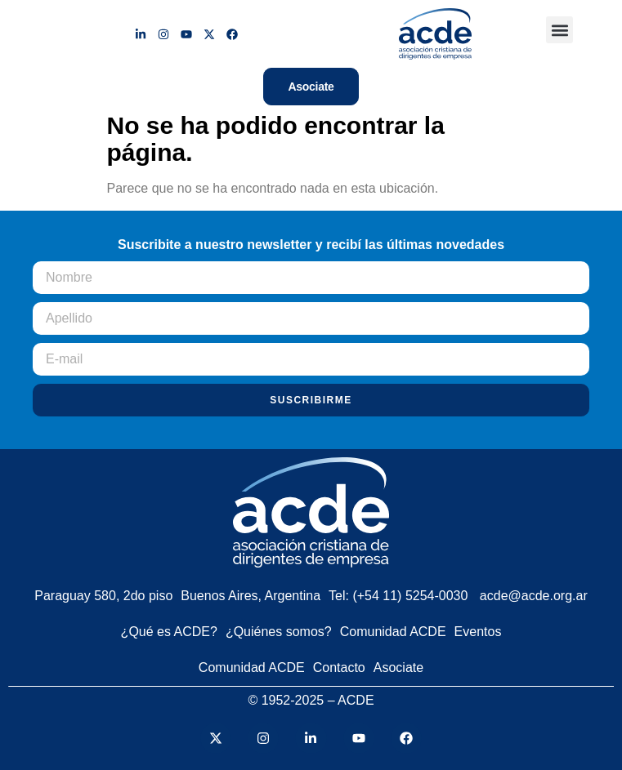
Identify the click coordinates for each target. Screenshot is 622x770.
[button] (559, 29)
